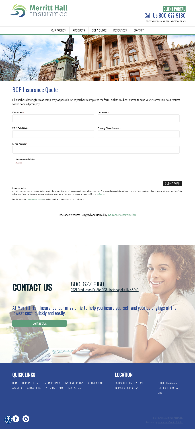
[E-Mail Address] (96, 167)
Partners (50, 382)
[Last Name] (139, 135)
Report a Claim (95, 377)
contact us (100, 211)
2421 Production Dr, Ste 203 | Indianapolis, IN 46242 (105, 284)
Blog (61, 382)
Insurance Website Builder (122, 232)
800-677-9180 (87, 279)
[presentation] (43, 188)
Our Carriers (33, 382)
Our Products (30, 377)
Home (15, 377)
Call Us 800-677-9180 (165, 15)
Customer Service (51, 377)
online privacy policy (35, 216)
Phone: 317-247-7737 (167, 377)
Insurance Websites (69, 232)
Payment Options (74, 377)
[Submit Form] (172, 200)
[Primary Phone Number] (139, 151)
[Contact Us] (39, 318)
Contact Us (39, 318)
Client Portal (174, 9)
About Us (17, 382)
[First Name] (53, 135)
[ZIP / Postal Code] (53, 151)
